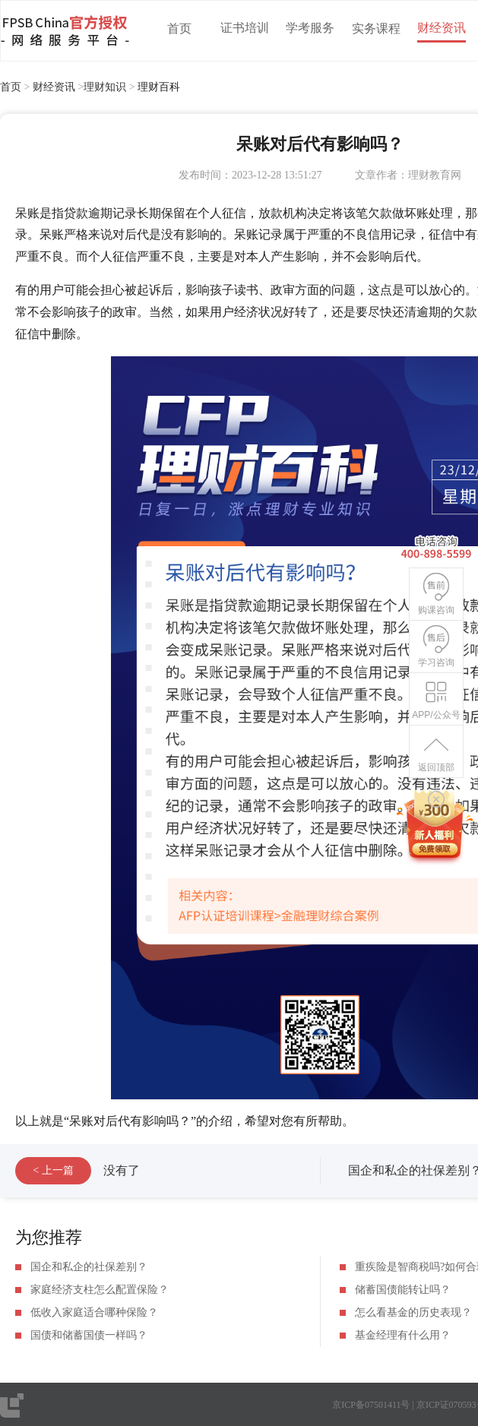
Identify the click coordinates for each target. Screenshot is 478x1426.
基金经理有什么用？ (403, 1335)
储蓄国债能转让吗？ (403, 1289)
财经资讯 (441, 27)
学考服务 (310, 27)
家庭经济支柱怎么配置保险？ (99, 1289)
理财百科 (159, 87)
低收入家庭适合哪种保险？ (94, 1312)
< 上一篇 (53, 1170)
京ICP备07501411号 (371, 1404)
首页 (179, 28)
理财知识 (105, 87)
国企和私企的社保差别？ (88, 1267)
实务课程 (376, 28)
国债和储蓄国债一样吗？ (88, 1335)
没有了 (121, 1170)
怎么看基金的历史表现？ (413, 1312)
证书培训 (244, 27)
